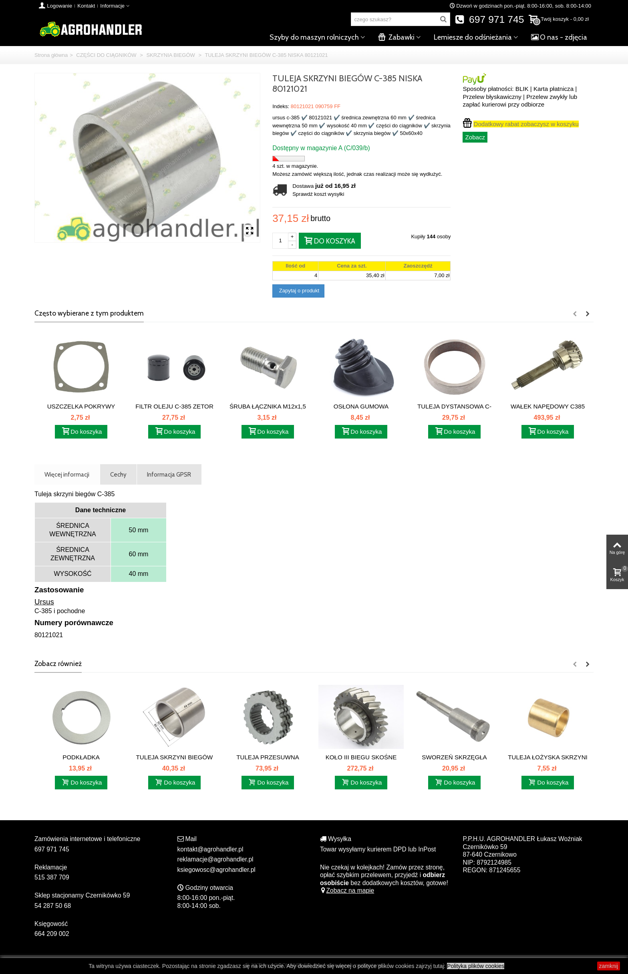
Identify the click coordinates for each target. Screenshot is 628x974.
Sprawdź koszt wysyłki (318, 194)
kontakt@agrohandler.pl (210, 849)
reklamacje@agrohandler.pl (215, 859)
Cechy (118, 474)
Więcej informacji (66, 474)
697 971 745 (489, 19)
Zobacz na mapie (347, 890)
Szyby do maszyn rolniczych (314, 37)
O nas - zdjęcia (559, 37)
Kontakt (86, 6)
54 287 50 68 (52, 905)
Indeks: (280, 106)
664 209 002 (51, 933)
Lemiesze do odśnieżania (473, 37)
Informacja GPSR (169, 474)
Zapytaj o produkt (298, 291)
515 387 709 (51, 877)
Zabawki (396, 37)
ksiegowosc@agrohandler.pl (216, 869)
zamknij (608, 966)
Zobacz (475, 137)
